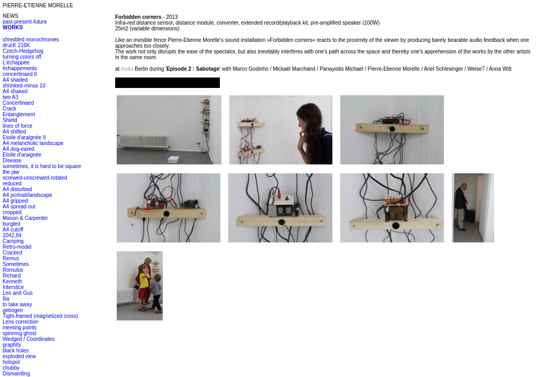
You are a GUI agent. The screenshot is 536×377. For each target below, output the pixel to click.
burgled (11, 224)
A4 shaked (15, 91)
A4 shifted (14, 132)
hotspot (11, 362)
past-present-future (25, 22)
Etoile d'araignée (22, 155)
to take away (17, 304)
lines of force (17, 126)
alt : (167, 82)
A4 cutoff (13, 229)
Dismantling (16, 373)
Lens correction (20, 322)
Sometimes (16, 264)
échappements (20, 68)
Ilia (6, 299)
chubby (11, 368)
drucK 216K (16, 45)
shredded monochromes (31, 39)
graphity (12, 345)
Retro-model (17, 247)
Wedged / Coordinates (28, 339)
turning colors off (22, 57)
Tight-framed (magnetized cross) (40, 316)
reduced (12, 183)
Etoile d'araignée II (24, 137)
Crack (9, 109)
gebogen (13, 310)
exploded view (19, 356)
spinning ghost (20, 333)
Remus (11, 258)
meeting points (20, 327)
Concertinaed (18, 103)
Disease (12, 160)
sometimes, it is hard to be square (42, 166)
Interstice (13, 287)
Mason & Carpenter (25, 218)
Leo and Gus (17, 293)
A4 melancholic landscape (33, 143)
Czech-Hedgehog (23, 51)
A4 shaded (15, 80)
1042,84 (12, 235)
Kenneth (12, 281)
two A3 (10, 97)
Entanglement (19, 114)
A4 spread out (19, 206)
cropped (12, 212)
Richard (11, 276)
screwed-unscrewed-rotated (35, 178)
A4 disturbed (17, 189)
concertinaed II (20, 74)
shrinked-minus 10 (24, 85)
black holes (16, 350)
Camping (13, 241)
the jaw (11, 172)
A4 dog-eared (19, 149)
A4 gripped (15, 201)
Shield (10, 120)
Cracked (12, 253)
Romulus (13, 270)
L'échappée (16, 62)
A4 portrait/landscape (27, 195)
